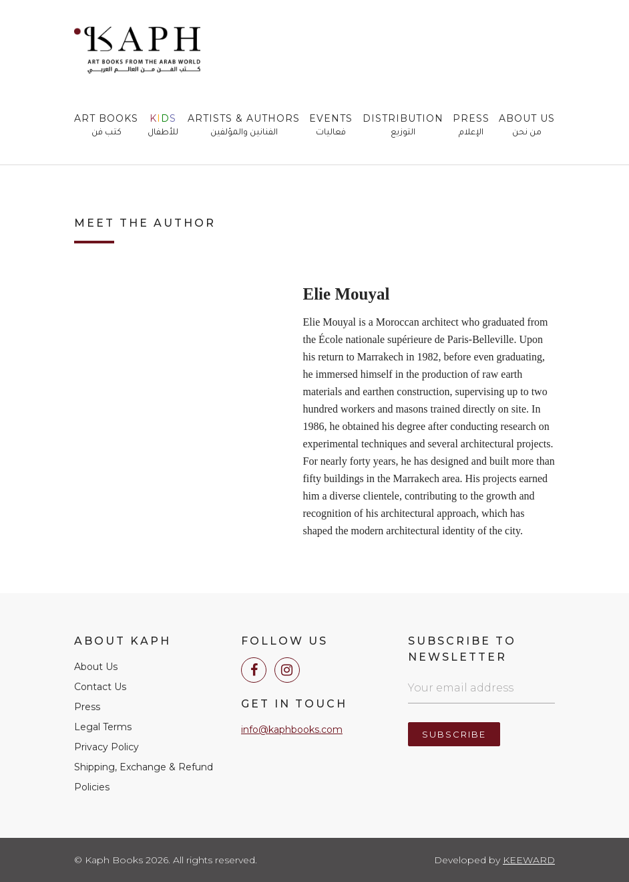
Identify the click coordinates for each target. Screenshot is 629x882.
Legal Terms (103, 727)
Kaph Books (137, 50)
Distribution (403, 126)
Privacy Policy (106, 747)
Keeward (529, 860)
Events (331, 126)
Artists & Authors (244, 126)
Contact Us (100, 687)
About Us (527, 126)
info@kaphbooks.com (292, 730)
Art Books (106, 126)
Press (471, 126)
